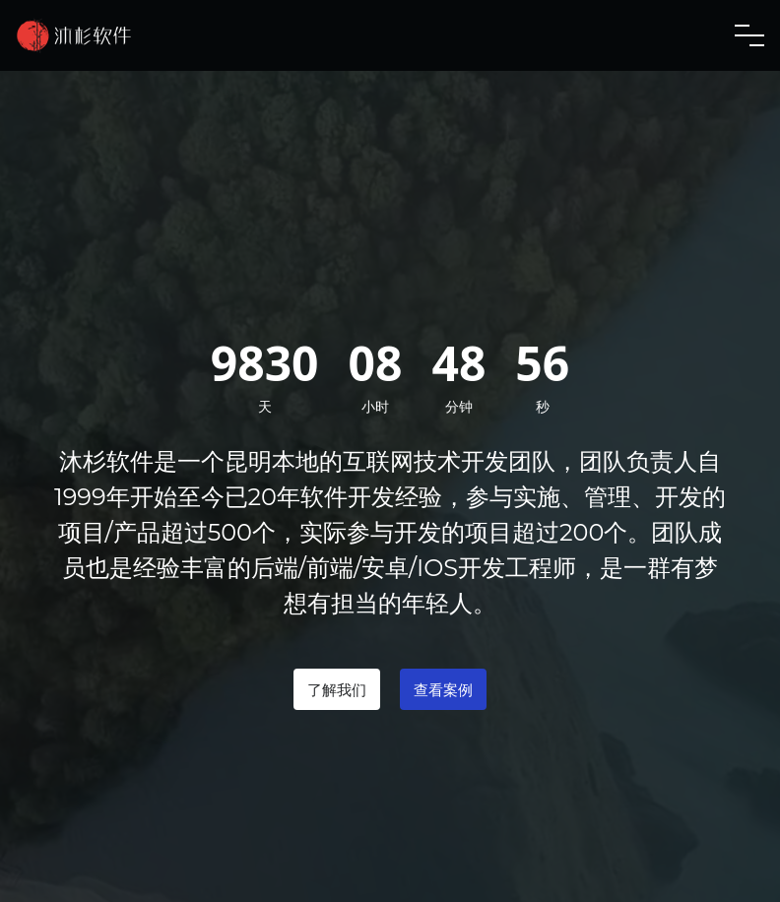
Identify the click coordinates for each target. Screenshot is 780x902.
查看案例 (443, 689)
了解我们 (336, 689)
